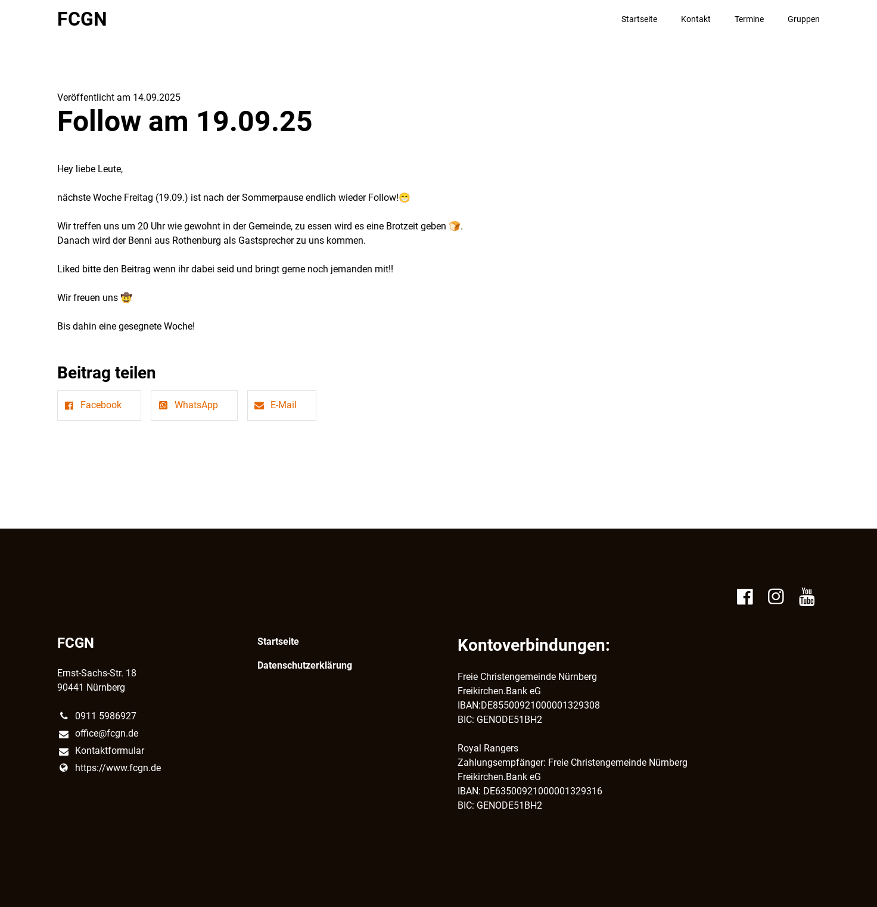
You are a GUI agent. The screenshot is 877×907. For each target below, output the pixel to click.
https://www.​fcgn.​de (109, 768)
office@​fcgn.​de (97, 734)
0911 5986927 (96, 716)
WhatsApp (186, 405)
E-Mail (275, 405)
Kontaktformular (100, 751)
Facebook (92, 405)
